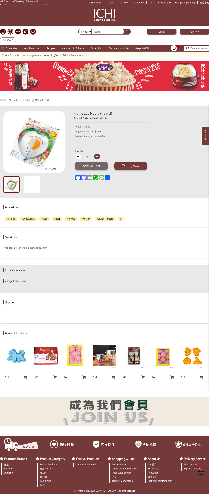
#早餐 (57, 218)
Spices (43, 476)
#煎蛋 (44, 218)
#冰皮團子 (8, 40)
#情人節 (86, 218)
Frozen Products (10, 55)
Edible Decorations (73, 55)
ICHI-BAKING (96, 2)
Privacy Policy (119, 464)
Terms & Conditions (122, 480)
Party (42, 484)
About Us (154, 459)
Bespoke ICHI (142, 48)
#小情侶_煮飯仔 (105, 218)
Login (110, 2)
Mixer (43, 472)
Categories (11, 48)
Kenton (8, 468)
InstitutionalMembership (160, 480)
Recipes (51, 48)
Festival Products (87, 459)
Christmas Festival (86, 464)
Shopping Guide (123, 459)
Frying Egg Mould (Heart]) (36, 99)
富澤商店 (8, 472)
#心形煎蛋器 (28, 218)
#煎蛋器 (11, 218)
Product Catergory (52, 459)
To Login (79, 136)
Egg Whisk (45, 468)
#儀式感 (71, 218)
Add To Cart (91, 165)
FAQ (114, 476)
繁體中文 (204, 2)
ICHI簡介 (152, 464)
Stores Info (96, 48)
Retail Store (154, 468)
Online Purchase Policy (124, 468)
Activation (138, 2)
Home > (4, 99)
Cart (151, 2)
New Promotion (32, 48)
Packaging (45, 480)
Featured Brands (15, 459)
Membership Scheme (73, 48)
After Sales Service (121, 472)
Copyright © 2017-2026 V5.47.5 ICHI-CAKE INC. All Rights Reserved (104, 490)
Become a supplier (119, 48)
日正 (6, 464)
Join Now (123, 2)
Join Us (152, 476)
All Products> (16, 99)
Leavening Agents (31, 55)
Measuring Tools (52, 55)
